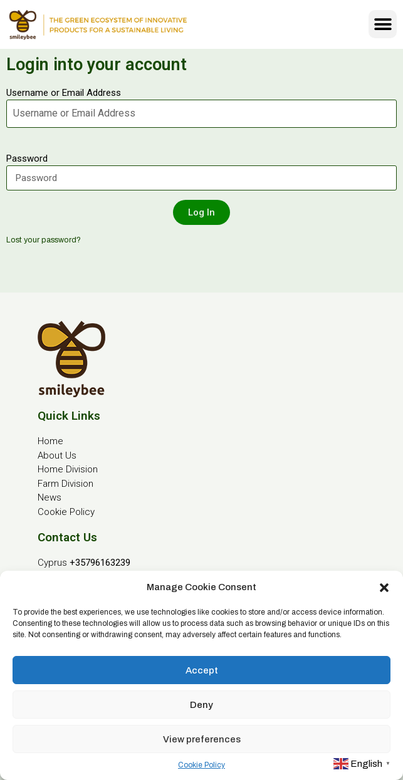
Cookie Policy (201, 765)
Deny (201, 705)
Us (69, 455)
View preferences (202, 739)
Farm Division (65, 483)
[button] (384, 587)
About (50, 455)
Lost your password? (43, 240)
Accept (202, 670)
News (49, 497)
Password (27, 158)
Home (50, 441)
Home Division (68, 469)
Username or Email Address (63, 92)
